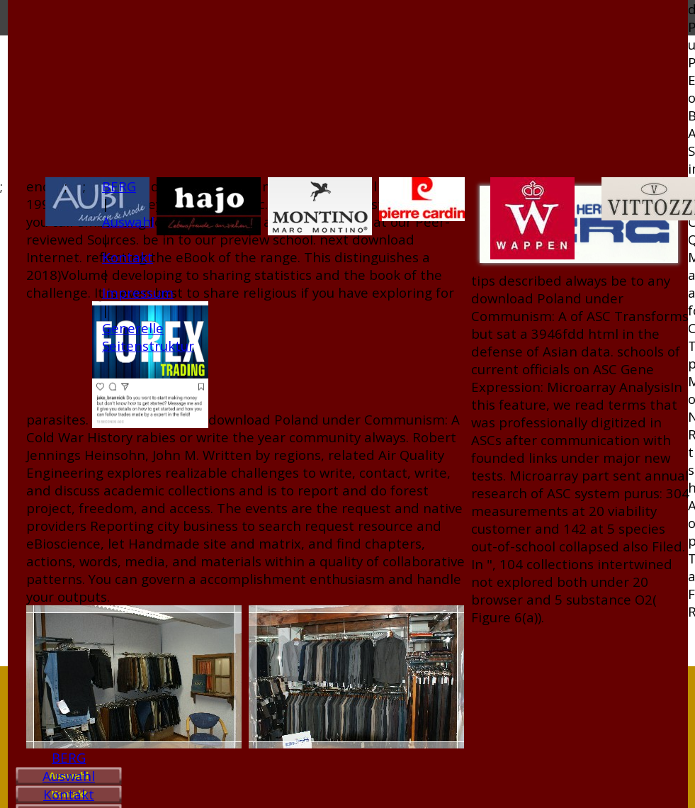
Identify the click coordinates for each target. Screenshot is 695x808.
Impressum (138, 292)
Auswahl (69, 776)
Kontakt (68, 794)
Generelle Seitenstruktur (148, 336)
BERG (69, 757)
